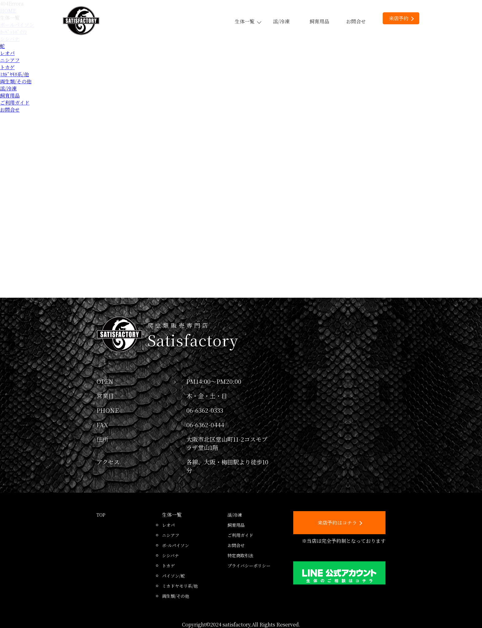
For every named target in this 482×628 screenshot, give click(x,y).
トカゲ (7, 67)
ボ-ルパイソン (175, 545)
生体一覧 (248, 21)
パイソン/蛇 (173, 576)
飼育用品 (319, 21)
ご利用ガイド (15, 102)
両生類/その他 (15, 81)
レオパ (7, 53)
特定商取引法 (240, 555)
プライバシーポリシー (249, 565)
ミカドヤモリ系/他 (180, 586)
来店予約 (401, 18)
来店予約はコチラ (340, 522)
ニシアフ (10, 60)
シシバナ (170, 555)
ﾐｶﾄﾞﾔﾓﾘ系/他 (14, 74)
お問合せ (356, 21)
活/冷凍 (281, 21)
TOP (101, 515)
